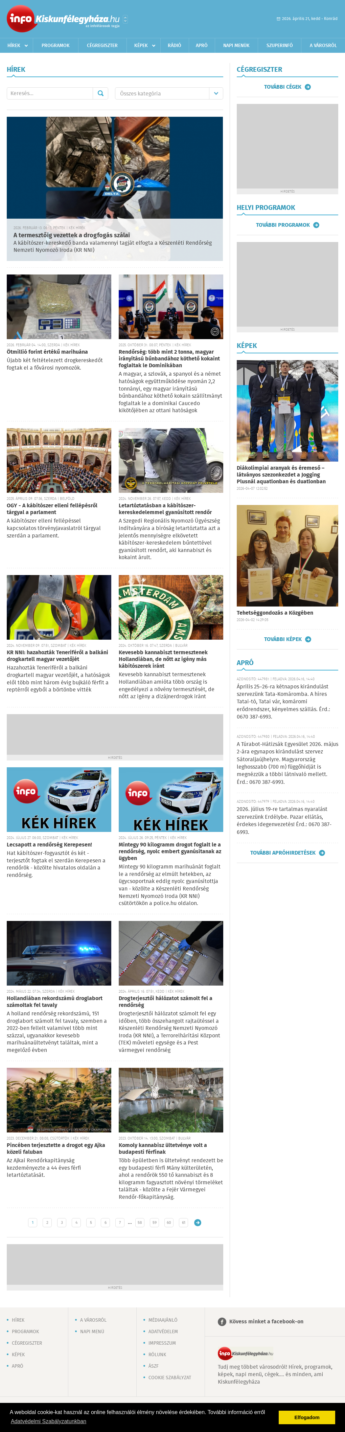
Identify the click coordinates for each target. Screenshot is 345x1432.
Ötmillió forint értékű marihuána (47, 352)
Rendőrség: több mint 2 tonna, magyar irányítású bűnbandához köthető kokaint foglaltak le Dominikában (169, 359)
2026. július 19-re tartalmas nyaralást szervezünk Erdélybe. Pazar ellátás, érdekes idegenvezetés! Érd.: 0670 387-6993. (284, 820)
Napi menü (92, 1332)
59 (155, 1222)
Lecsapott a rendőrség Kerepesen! (49, 845)
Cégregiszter (102, 45)
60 (169, 1222)
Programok (56, 45)
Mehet (100, 93)
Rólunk (157, 1355)
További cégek (282, 87)
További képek (283, 639)
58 (140, 1222)
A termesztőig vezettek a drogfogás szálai (72, 235)
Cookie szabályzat (169, 1378)
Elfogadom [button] (307, 1417)
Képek (141, 45)
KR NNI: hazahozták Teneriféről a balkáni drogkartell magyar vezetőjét (57, 656)
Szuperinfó (280, 45)
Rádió (174, 45)
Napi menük (236, 45)
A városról (323, 45)
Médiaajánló (163, 1320)
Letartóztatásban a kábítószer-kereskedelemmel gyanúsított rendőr (165, 509)
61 (183, 1222)
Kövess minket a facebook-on (266, 1322)
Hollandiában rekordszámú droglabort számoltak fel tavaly (54, 1002)
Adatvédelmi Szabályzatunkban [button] (48, 1421)
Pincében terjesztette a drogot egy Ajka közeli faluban (56, 1148)
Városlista (125, 19)
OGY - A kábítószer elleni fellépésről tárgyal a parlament (52, 509)
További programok (283, 225)
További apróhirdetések (283, 853)
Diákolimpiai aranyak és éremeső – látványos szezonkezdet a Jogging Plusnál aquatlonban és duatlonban (281, 475)
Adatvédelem (163, 1332)
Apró (202, 45)
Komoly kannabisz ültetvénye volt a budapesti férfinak (163, 1148)
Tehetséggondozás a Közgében (275, 613)
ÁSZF (153, 1366)
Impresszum (162, 1343)
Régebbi (197, 1222)
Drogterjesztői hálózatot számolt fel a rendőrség (165, 1002)
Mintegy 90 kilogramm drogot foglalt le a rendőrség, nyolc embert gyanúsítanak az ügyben (170, 852)
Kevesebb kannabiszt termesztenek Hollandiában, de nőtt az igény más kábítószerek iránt (163, 659)
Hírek (13, 45)
